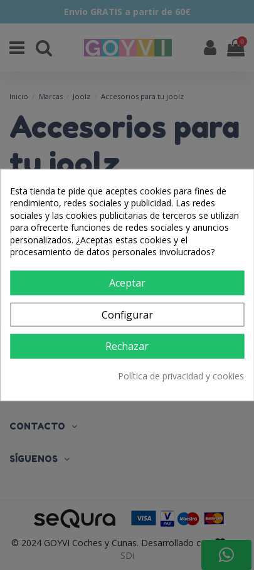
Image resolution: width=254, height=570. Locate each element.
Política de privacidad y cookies (181, 375)
